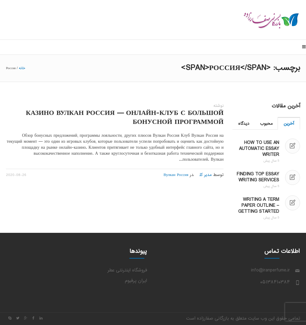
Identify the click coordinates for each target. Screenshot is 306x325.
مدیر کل (206, 175)
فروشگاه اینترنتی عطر (127, 270)
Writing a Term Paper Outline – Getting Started (258, 206)
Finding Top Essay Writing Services (258, 177)
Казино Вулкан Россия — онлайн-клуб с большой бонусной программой (125, 118)
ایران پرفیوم (136, 281)
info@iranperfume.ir (270, 270)
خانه (22, 68)
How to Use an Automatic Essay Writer (259, 149)
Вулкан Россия (175, 175)
